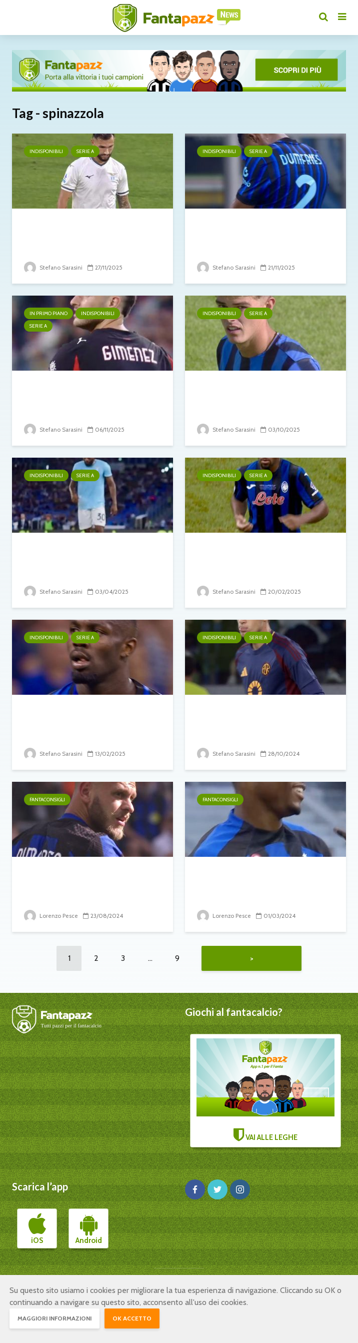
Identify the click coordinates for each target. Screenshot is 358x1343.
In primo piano (49, 313)
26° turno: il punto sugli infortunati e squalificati (256, 556)
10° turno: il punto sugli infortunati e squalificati (256, 718)
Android (89, 1230)
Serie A (85, 151)
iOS (37, 1230)
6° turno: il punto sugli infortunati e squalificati (256, 394)
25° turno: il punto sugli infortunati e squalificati (83, 718)
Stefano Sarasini (54, 267)
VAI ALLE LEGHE (265, 1091)
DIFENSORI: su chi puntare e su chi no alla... (263, 880)
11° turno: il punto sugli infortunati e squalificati (83, 394)
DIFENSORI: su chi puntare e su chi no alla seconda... (90, 880)
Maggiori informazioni (55, 1318)
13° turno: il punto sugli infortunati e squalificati (83, 232)
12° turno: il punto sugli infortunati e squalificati (256, 232)
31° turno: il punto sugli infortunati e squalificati (83, 556)
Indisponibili (46, 151)
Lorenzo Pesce (51, 915)
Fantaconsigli (47, 799)
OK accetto (132, 1318)
